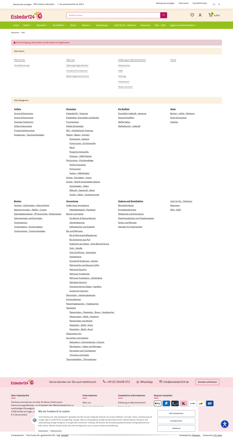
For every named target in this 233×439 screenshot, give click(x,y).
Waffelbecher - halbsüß (129, 126)
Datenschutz (54, 430)
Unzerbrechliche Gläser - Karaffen (85, 286)
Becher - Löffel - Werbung (182, 113)
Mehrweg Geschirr (78, 269)
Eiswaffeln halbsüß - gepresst (132, 113)
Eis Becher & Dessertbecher (82, 218)
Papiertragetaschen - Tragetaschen (82, 303)
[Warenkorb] (214, 15)
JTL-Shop (218, 435)
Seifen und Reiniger (127, 222)
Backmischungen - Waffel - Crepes (30, 209)
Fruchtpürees (72, 121)
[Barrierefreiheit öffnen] (225, 424)
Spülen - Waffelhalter (79, 173)
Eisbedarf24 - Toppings (77, 113)
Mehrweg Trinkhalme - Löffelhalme (85, 278)
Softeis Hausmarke (23, 126)
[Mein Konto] (200, 15)
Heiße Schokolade (74, 126)
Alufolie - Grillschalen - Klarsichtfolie (31, 205)
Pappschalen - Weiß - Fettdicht (84, 316)
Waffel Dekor (124, 121)
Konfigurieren (178, 421)
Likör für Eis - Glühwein (181, 201)
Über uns (87, 402)
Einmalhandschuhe (127, 209)
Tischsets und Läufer (79, 355)
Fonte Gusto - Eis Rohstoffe (82, 143)
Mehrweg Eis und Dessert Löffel (84, 265)
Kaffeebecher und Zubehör (82, 226)
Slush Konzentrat (178, 117)
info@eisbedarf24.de (174, 381)
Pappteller (71, 308)
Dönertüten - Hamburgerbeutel (80, 295)
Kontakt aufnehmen (207, 381)
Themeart (196, 435)
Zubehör (174, 121)
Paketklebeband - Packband (82, 209)
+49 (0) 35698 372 (116, 381)
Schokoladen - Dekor (79, 186)
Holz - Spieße (75, 248)
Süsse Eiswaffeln (126, 117)
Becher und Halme (75, 214)
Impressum (42, 430)
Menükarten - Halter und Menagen (85, 346)
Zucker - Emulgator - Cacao (78, 177)
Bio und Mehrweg (74, 231)
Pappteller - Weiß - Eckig (81, 325)
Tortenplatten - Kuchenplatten (28, 226)
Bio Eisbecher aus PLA (79, 239)
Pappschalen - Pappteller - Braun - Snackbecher (91, 312)
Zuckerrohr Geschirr (78, 290)
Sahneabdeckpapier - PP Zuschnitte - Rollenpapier (37, 214)
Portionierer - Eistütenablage (79, 160)
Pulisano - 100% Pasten (80, 156)
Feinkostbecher (73, 299)
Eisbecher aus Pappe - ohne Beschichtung (89, 243)
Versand (64, 435)
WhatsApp (145, 381)
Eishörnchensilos (77, 164)
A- (219, 4)
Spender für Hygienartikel (130, 226)
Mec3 (72, 147)
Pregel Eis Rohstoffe (79, 151)
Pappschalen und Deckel (80, 320)
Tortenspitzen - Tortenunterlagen (29, 231)
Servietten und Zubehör (77, 337)
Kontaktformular (200, 3)
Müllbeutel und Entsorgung (130, 214)
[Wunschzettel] (192, 15)
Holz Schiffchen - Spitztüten (82, 252)
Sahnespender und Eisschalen (28, 218)
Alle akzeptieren (178, 413)
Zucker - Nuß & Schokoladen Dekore (83, 181)
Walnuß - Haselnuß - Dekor (82, 190)
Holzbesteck (75, 256)
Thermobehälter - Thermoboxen (81, 359)
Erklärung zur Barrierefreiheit (132, 402)
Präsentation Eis (73, 333)
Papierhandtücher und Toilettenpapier (136, 218)
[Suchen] (113, 15)
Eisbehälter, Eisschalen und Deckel (82, 117)
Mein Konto (184, 3)
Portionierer (75, 169)
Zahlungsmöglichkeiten (94, 406)
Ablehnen (178, 428)
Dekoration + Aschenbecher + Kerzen (86, 342)
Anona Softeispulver (23, 113)
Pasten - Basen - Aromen (78, 134)
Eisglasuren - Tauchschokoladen (29, 134)
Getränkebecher (77, 222)
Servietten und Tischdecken (82, 350)
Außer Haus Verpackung (77, 205)
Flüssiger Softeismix (23, 121)
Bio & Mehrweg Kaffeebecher (83, 235)
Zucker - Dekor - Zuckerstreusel (84, 194)
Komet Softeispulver (24, 117)
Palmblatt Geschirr (78, 282)
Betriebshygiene (126, 205)
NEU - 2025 (175, 209)
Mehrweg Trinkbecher (79, 273)
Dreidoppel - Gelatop (79, 139)
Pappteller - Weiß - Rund (81, 329)
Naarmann (175, 205)
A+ (214, 4)
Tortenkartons (20, 222)
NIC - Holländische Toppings (79, 130)
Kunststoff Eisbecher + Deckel (83, 260)
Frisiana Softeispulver (24, 130)
